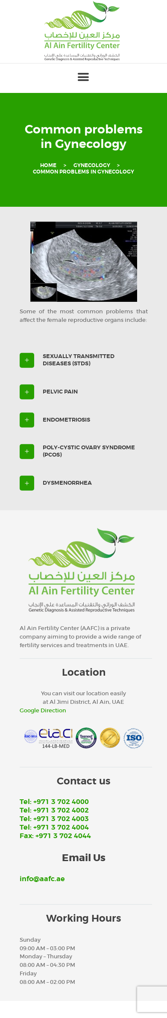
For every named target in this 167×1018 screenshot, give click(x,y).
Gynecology (91, 165)
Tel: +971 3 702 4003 (54, 819)
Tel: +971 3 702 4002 (54, 810)
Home (48, 165)
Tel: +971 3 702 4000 (54, 802)
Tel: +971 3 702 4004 (54, 827)
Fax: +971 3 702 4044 (55, 836)
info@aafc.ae (42, 879)
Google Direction (43, 710)
